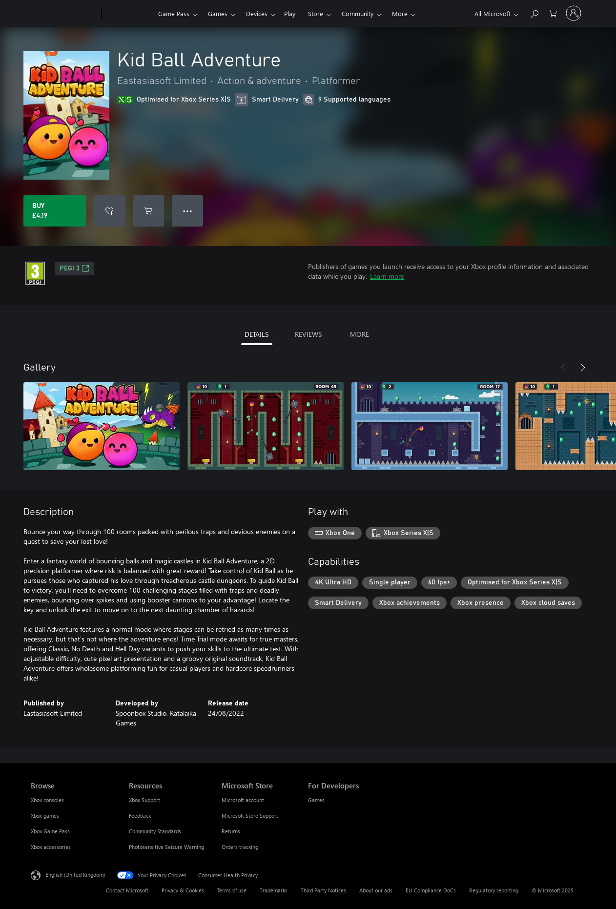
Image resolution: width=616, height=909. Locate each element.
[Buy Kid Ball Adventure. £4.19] (54, 211)
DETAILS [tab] (256, 334)
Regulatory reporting (493, 890)
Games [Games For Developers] (316, 800)
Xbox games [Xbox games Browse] (45, 815)
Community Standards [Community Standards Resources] (155, 831)
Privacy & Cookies (183, 890)
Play (289, 13)
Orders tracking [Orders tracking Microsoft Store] (240, 847)
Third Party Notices (323, 890)
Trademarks (273, 890)
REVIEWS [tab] (308, 334)
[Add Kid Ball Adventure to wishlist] (109, 211)
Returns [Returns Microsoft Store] (231, 831)
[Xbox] (128, 13)
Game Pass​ (173, 13)
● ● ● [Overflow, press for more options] (187, 210)
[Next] (583, 367)
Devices (256, 13)
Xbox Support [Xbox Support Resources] (144, 800)
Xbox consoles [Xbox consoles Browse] (47, 800)
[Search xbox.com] (534, 12)
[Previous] (563, 367)
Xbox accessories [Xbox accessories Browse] (51, 847)
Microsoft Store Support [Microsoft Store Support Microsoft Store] (250, 815)
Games (217, 13)
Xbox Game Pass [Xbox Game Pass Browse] (50, 831)
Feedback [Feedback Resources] (140, 815)
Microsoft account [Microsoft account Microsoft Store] (243, 800)
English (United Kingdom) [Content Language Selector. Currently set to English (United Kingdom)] (75, 874)
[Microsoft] (64, 13)
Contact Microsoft (127, 890)
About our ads (375, 890)
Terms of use (231, 890)
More (400, 13)
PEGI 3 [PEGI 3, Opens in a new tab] (74, 268)
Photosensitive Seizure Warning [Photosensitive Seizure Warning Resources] (166, 847)
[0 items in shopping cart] (553, 12)
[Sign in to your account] (573, 13)
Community (357, 13)
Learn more (387, 276)
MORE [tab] (359, 334)
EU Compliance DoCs (431, 890)
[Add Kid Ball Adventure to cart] (148, 211)
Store (315, 13)
